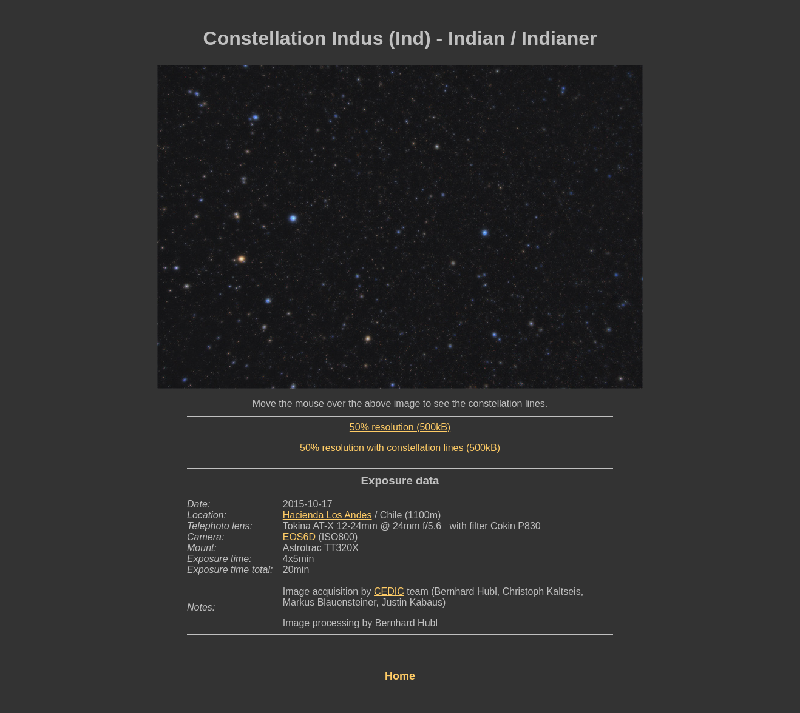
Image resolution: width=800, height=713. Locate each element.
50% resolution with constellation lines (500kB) (400, 448)
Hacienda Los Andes (327, 515)
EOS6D (299, 537)
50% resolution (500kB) (400, 427)
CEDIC (389, 591)
